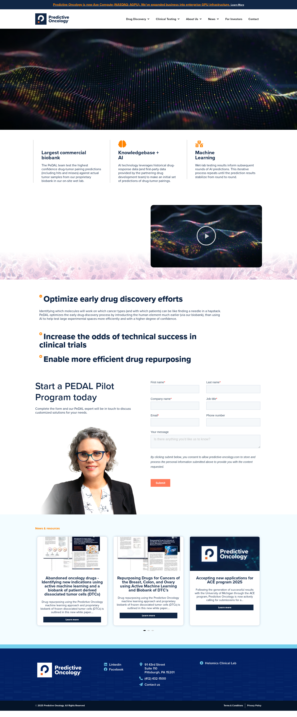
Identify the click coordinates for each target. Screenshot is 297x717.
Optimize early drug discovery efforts (123, 301)
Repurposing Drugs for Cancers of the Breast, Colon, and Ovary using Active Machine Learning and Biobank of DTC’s (148, 590)
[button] (206, 238)
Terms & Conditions (233, 711)
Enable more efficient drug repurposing (127, 364)
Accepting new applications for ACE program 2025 (224, 586)
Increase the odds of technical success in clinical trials (128, 344)
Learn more (72, 625)
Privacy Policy (254, 711)
